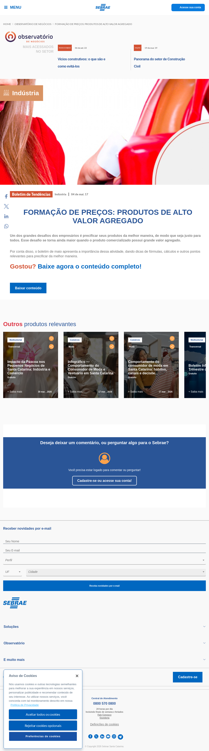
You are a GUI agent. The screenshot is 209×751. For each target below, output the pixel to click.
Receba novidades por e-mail (104, 586)
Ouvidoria (105, 718)
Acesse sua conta (190, 7)
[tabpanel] (31, 365)
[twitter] (96, 737)
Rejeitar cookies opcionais (43, 725)
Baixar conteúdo (28, 288)
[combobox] (104, 561)
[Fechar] (77, 676)
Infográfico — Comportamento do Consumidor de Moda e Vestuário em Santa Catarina (90, 367)
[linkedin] (102, 737)
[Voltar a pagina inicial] (105, 7)
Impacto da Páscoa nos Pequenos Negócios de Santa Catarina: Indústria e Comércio (28, 367)
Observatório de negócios (33, 24)
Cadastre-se (187, 677)
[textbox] (106, 560)
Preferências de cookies (43, 736)
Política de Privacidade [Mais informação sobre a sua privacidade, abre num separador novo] (25, 705)
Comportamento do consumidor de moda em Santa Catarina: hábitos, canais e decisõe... (148, 367)
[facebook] (90, 737)
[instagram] (114, 737)
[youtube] (108, 737)
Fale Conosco (104, 715)
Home (7, 24)
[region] (43, 709)
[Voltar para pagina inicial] (104, 603)
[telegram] (120, 737)
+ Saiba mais (14, 391)
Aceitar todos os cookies (43, 714)
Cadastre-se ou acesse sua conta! (104, 480)
